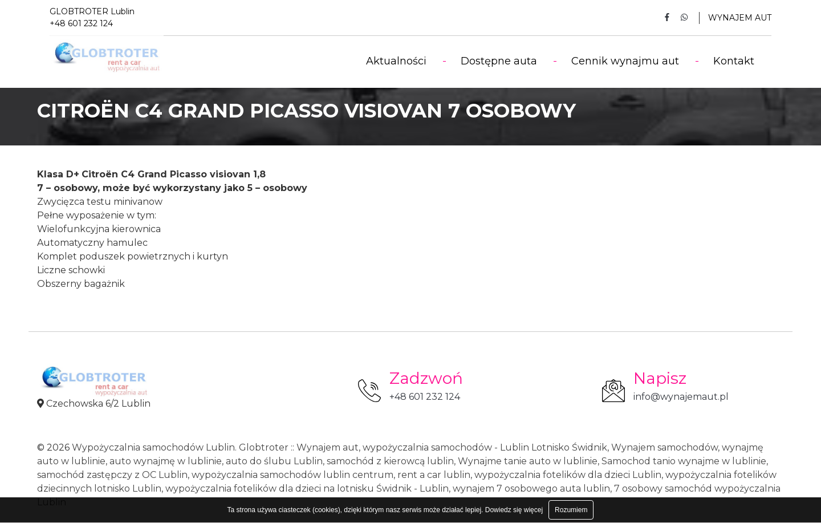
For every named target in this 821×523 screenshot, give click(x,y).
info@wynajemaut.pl (681, 396)
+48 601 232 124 (424, 396)
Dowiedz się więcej (514, 510)
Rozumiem (571, 510)
